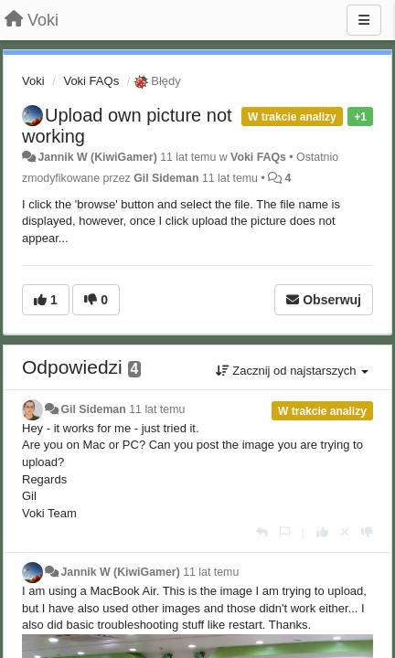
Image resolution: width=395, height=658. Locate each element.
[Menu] (364, 20)
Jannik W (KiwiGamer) (96, 157)
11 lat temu (157, 409)
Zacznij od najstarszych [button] (292, 370)
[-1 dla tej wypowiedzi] (367, 532)
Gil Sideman (165, 178)
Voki (33, 81)
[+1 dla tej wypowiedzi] (322, 532)
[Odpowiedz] (262, 532)
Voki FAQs (91, 81)
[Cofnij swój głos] (344, 532)
